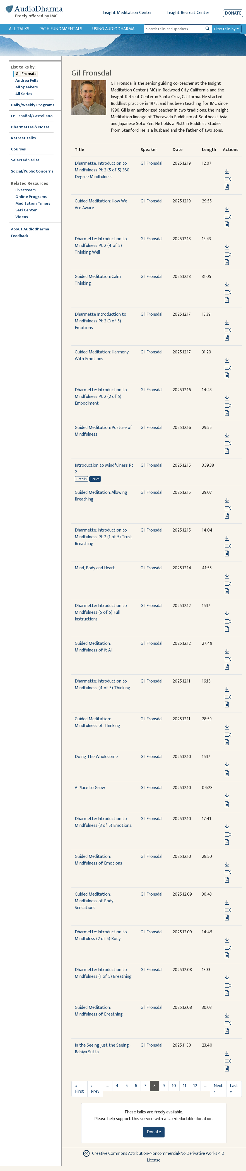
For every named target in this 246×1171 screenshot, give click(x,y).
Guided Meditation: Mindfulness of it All (93, 647)
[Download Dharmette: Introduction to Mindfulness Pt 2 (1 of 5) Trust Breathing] (227, 538)
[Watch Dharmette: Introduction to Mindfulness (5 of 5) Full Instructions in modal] (228, 621)
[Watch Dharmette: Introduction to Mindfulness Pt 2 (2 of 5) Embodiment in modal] (228, 405)
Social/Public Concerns (32, 171)
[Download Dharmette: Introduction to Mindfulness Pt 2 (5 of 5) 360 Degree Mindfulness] (227, 171)
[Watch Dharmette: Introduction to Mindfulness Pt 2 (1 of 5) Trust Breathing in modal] (228, 546)
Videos (24, 217)
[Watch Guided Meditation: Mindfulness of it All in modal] (228, 659)
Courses (18, 149)
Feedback (19, 236)
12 (195, 1086)
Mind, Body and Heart (95, 568)
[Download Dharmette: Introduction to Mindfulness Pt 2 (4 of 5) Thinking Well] (227, 247)
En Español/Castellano (32, 116)
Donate (233, 13)
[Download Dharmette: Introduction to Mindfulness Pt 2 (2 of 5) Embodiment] (227, 398)
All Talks (19, 29)
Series (95, 479)
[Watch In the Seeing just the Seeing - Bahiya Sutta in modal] (228, 1061)
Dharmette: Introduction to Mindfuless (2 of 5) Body (101, 935)
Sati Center (26, 210)
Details (81, 479)
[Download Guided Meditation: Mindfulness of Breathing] (227, 1016)
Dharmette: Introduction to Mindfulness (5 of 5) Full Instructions (101, 612)
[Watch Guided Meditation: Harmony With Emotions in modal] (228, 367)
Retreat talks (23, 138)
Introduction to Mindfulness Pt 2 (104, 469)
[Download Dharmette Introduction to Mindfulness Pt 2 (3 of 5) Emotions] (227, 322)
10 (174, 1086)
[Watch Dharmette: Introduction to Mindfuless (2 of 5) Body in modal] (228, 947)
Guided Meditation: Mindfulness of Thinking (97, 722)
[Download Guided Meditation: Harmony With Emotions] (227, 360)
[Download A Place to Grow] (227, 796)
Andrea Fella (26, 80)
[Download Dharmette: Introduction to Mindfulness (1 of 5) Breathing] (227, 978)
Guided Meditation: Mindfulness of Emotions (98, 860)
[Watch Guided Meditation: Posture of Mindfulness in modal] (228, 443)
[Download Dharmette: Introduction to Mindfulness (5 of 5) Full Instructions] (227, 614)
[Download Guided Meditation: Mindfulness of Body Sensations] (227, 902)
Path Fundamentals (60, 29)
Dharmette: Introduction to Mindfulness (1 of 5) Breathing (103, 973)
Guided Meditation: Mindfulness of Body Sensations (94, 901)
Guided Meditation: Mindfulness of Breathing (99, 1011)
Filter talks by (224, 29)
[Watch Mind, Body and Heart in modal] (228, 583)
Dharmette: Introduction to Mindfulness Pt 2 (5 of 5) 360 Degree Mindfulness (102, 170)
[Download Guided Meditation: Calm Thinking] (227, 285)
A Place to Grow (90, 788)
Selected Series (28, 160)
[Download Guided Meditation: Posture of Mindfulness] (227, 436)
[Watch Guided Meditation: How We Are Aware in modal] (228, 217)
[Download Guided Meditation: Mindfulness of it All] (227, 652)
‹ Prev (95, 1088)
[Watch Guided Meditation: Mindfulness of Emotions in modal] (228, 872)
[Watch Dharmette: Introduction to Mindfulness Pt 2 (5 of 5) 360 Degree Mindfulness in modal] (228, 179)
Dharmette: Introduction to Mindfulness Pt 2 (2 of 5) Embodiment (101, 396)
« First (79, 1088)
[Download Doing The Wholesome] (227, 765)
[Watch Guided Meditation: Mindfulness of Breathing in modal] (228, 1023)
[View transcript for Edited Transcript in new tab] (227, 955)
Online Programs (31, 197)
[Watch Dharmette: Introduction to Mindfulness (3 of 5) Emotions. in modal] (228, 834)
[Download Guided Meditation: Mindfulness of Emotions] (227, 865)
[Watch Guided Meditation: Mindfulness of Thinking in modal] (228, 734)
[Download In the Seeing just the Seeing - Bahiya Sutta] (227, 1053)
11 (184, 1086)
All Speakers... (27, 87)
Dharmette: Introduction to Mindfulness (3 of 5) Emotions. (103, 822)
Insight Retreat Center (188, 12)
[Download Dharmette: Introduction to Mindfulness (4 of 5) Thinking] (227, 689)
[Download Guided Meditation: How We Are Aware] (227, 209)
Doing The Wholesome (96, 757)
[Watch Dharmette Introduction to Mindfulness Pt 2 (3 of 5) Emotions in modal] (228, 330)
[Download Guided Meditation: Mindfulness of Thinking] (227, 727)
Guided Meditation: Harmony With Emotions (102, 355)
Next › (218, 1088)
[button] (227, 163)
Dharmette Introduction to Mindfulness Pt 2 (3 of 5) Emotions (100, 321)
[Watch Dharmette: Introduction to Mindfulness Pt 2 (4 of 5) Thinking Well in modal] (228, 254)
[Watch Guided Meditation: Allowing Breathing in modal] (228, 508)
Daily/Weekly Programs (35, 105)
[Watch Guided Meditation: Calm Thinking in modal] (228, 292)
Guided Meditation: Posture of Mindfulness (103, 431)
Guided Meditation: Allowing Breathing (101, 496)
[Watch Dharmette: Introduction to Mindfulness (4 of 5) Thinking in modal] (228, 697)
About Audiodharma (30, 229)
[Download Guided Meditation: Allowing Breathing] (227, 501)
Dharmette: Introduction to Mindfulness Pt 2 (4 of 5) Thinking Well (101, 245)
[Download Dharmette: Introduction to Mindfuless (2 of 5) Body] (227, 940)
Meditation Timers (32, 203)
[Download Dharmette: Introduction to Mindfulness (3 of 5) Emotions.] (227, 827)
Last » (234, 1088)
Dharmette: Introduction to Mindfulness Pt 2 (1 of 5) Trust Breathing (103, 537)
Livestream (25, 190)
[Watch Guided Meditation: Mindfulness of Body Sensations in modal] (228, 910)
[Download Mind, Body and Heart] (227, 576)
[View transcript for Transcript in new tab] (227, 186)
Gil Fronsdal (27, 74)
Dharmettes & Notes (30, 127)
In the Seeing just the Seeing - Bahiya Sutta (103, 1049)
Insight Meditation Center (127, 12)
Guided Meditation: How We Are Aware (101, 204)
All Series (23, 94)
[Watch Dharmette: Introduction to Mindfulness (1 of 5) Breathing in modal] (228, 985)
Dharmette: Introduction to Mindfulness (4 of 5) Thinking (102, 684)
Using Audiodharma (113, 29)
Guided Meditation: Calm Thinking (98, 280)
